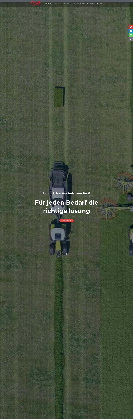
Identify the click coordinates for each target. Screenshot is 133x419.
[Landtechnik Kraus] (35, 3)
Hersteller (66, 3)
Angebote (90, 3)
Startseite (48, 3)
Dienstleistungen (78, 3)
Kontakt (99, 3)
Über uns (56, 3)
